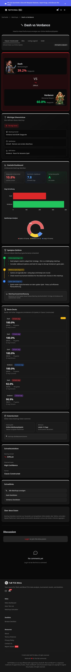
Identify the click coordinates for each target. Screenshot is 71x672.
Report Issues (11, 647)
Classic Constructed (11, 41)
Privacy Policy (9, 640)
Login (27, 539)
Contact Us (8, 643)
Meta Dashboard (10, 603)
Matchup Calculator (11, 609)
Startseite (5, 17)
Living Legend (32, 41)
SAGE (43, 41)
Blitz (23, 41)
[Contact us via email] (6, 591)
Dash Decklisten (11, 495)
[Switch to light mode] (61, 10)
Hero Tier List (9, 606)
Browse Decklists (10, 621)
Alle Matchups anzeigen (15, 491)
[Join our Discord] (57, 10)
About (7, 634)
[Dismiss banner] (65, 4)
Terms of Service (10, 637)
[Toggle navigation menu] (64, 10)
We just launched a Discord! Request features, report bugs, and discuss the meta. (32, 4)
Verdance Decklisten (13, 500)
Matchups (15, 17)
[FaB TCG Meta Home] (13, 9)
